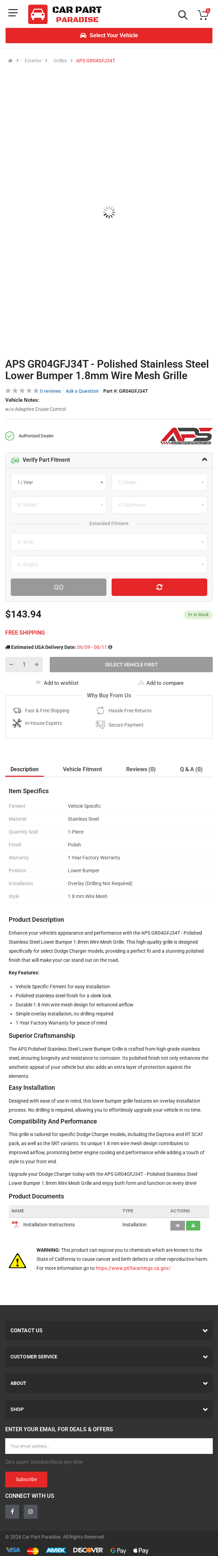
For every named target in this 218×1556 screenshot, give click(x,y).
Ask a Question (82, 391)
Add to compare (161, 683)
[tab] (109, 460)
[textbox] (27, 482)
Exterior (33, 60)
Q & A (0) (191, 769)
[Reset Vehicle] (159, 587)
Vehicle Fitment (82, 769)
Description (24, 769)
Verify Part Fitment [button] (40, 460)
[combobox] (58, 482)
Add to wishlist (57, 683)
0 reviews (50, 391)
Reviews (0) (141, 769)
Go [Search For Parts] (59, 587)
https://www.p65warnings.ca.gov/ (133, 1268)
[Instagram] (31, 1512)
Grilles (60, 60)
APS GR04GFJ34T (95, 60)
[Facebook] (12, 1512)
